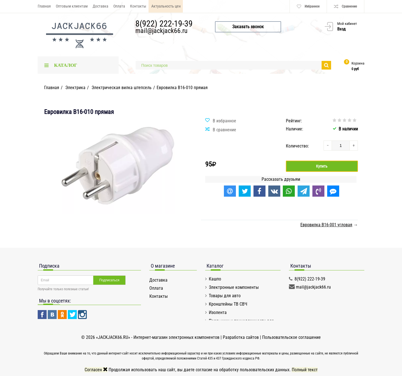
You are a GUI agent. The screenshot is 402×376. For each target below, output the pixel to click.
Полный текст (305, 369)
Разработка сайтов (241, 337)
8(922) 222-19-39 (164, 23)
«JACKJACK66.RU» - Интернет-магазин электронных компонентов (158, 337)
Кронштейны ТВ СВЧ (228, 304)
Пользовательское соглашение (291, 337)
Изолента (218, 312)
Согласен (96, 369)
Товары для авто (225, 295)
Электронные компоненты (234, 287)
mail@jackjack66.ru (161, 31)
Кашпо (215, 279)
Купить (321, 166)
